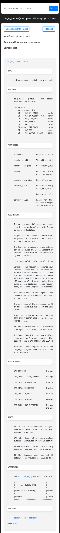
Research (48, 29)
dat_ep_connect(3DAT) (17, 62)
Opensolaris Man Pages (17, 29)
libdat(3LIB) (20, 518)
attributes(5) (25, 477)
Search (53, 8)
